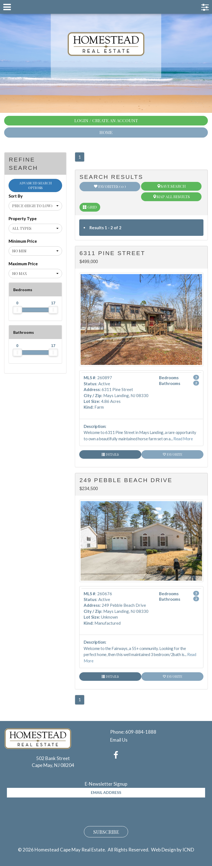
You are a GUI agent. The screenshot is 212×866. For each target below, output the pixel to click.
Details (110, 454)
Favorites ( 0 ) (110, 186)
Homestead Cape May (106, 44)
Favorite (172, 454)
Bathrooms (23, 332)
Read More (183, 438)
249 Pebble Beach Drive (126, 480)
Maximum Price (23, 263)
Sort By (16, 195)
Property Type (23, 218)
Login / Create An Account (106, 120)
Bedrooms (22, 289)
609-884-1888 (140, 732)
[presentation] (49, 811)
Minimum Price (23, 241)
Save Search (171, 186)
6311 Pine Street (112, 253)
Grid (90, 207)
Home (106, 132)
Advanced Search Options (35, 185)
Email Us (119, 740)
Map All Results (171, 196)
